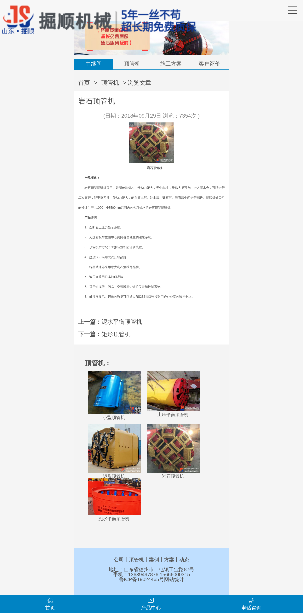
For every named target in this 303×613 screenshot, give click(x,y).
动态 (184, 559)
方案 (169, 559)
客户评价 (209, 64)
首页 (84, 83)
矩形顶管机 (115, 334)
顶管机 (132, 64)
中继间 (93, 64)
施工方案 (171, 64)
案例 (154, 559)
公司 (119, 559)
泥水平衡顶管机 (121, 322)
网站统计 (174, 579)
